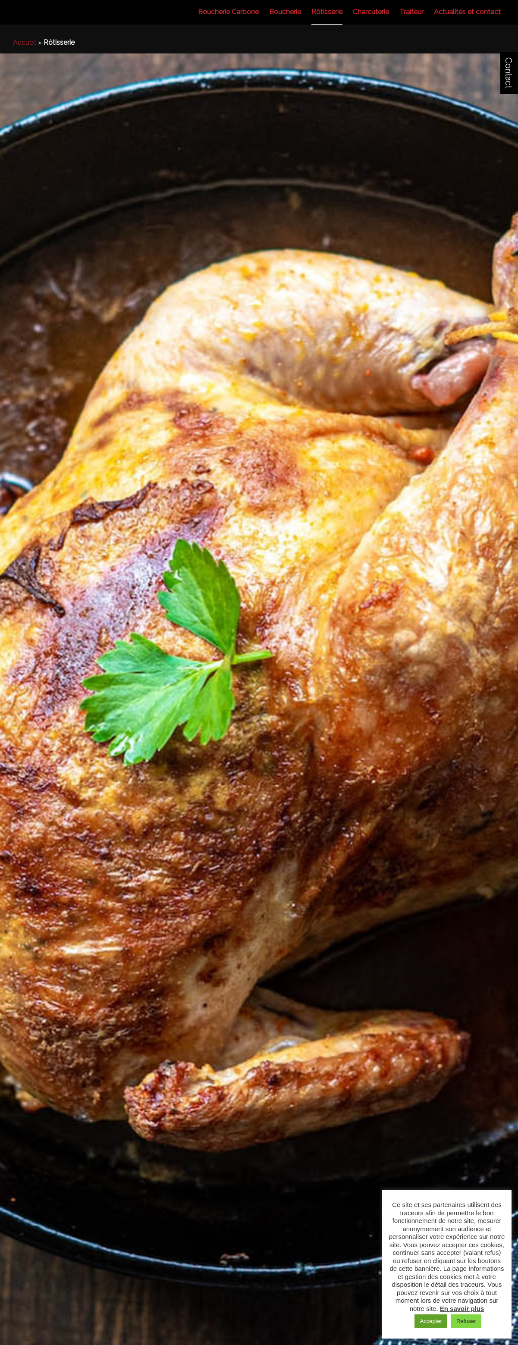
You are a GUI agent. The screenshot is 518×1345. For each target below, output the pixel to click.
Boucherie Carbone (228, 12)
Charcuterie (371, 12)
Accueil (24, 42)
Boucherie (285, 12)
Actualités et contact (467, 12)
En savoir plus (462, 1308)
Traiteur (411, 12)
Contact (508, 72)
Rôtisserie (326, 12)
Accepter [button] (431, 1321)
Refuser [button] (466, 1321)
